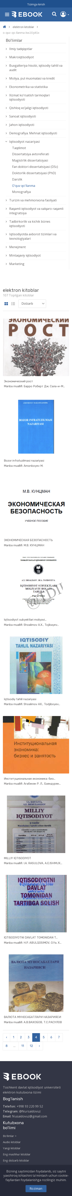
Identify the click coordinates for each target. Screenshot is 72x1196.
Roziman (36, 1188)
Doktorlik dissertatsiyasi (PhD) (34, 173)
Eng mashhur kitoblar (17, 1154)
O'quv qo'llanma (23, 186)
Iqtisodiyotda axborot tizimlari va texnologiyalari (32, 236)
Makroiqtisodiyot (21, 57)
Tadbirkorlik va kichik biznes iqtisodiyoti (29, 223)
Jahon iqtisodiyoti (21, 125)
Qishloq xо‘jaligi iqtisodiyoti (28, 108)
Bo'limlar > (10, 1136)
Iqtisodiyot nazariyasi (24, 141)
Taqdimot (19, 148)
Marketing (16, 264)
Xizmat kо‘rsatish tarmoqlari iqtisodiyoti (29, 97)
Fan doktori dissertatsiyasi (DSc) (35, 167)
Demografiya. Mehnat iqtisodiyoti (33, 133)
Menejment (17, 247)
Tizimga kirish (36, 4)
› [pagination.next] (39, 1046)
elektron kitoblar (23, 27)
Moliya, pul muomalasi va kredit (32, 78)
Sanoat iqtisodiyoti (22, 116)
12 (31, 1046)
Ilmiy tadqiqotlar (20, 49)
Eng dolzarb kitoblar (16, 1160)
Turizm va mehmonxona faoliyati (33, 200)
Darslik (17, 179)
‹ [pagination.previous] (6, 1037)
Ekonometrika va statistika (28, 87)
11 (22, 1046)
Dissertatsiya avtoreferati (30, 154)
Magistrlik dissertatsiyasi (30, 160)
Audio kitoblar (12, 1142)
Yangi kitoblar (12, 1148)
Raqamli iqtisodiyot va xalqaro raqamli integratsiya (36, 211)
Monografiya (21, 192)
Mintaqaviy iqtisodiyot (25, 255)
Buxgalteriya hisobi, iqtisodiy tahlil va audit (35, 67)
